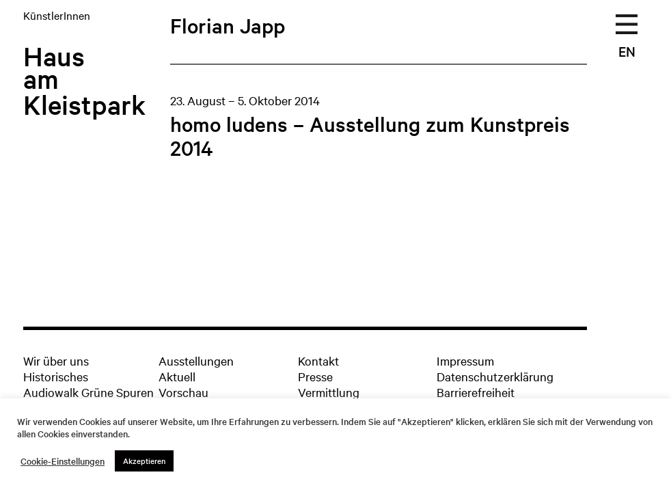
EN (626, 51)
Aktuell (177, 376)
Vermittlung (328, 392)
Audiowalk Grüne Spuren (88, 392)
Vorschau (183, 392)
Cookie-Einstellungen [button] (62, 461)
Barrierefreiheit (476, 392)
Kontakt (318, 360)
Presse (315, 376)
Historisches (55, 376)
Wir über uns (56, 360)
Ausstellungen (196, 360)
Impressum (465, 360)
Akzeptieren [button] (144, 460)
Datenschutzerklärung (495, 376)
